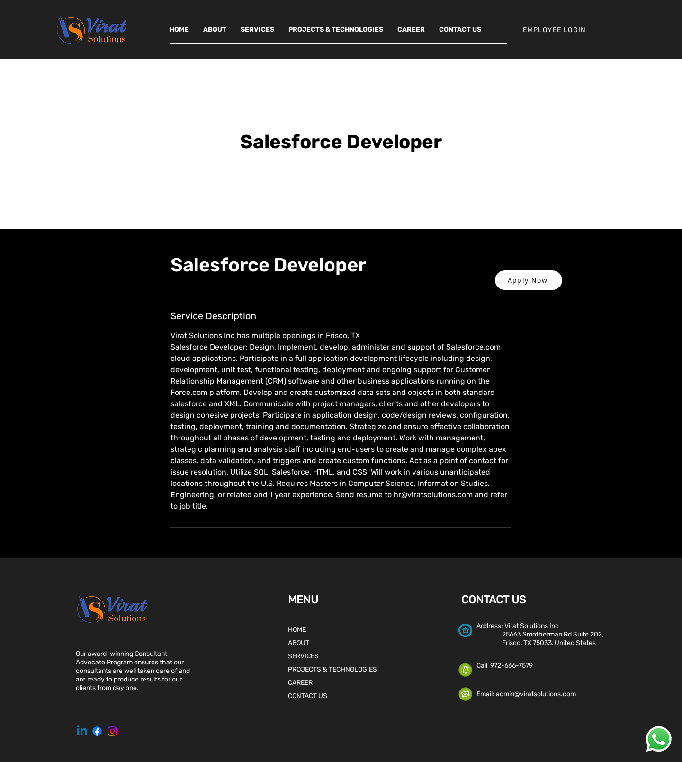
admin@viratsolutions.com (536, 694)
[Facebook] (97, 731)
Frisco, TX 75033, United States (536, 643)
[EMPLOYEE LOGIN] (555, 30)
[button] (528, 280)
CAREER (300, 683)
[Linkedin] (82, 731)
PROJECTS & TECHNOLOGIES (332, 669)
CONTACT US (307, 696)
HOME (297, 630)
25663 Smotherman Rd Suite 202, (539, 634)
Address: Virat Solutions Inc (517, 626)
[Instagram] (112, 731)
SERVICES (303, 656)
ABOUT (298, 643)
